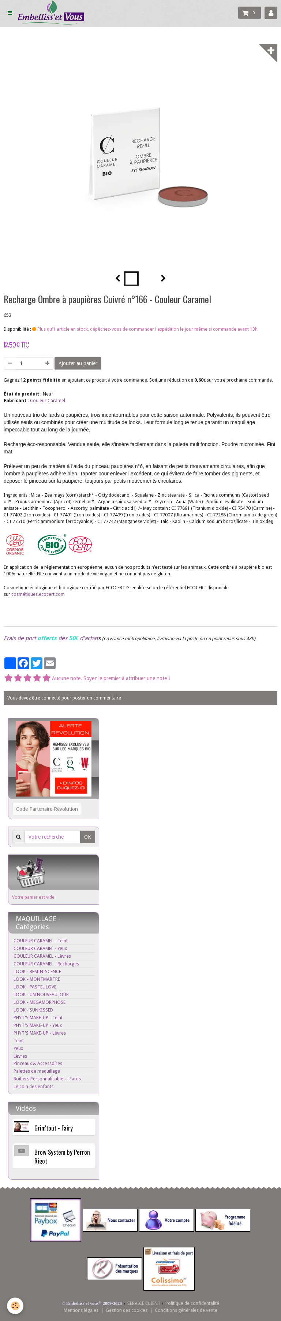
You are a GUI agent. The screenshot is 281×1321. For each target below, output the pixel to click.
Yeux (18, 1048)
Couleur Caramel (47, 400)
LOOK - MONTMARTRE (37, 979)
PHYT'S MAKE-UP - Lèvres (40, 1033)
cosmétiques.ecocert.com (38, 594)
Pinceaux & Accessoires (38, 1063)
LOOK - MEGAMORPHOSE (39, 1002)
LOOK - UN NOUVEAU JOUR (41, 994)
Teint (19, 1040)
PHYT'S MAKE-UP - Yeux (38, 1025)
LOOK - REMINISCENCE (37, 971)
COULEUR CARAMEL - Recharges (46, 963)
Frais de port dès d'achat (51, 638)
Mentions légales (81, 1310)
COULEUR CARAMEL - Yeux (40, 948)
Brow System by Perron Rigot (62, 1156)
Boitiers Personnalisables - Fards (47, 1078)
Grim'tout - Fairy (53, 1127)
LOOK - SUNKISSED (33, 1010)
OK (87, 837)
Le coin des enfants (33, 1086)
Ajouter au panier (78, 363)
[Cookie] (15, 1306)
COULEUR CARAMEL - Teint (41, 940)
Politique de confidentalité (192, 1303)
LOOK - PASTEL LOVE (35, 987)
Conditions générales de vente (186, 1310)
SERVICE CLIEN (142, 1303)
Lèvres (20, 1056)
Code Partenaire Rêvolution (47, 809)
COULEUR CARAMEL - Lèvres (42, 956)
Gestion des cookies (126, 1310)
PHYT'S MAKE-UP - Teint (38, 1017)
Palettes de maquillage (37, 1071)
